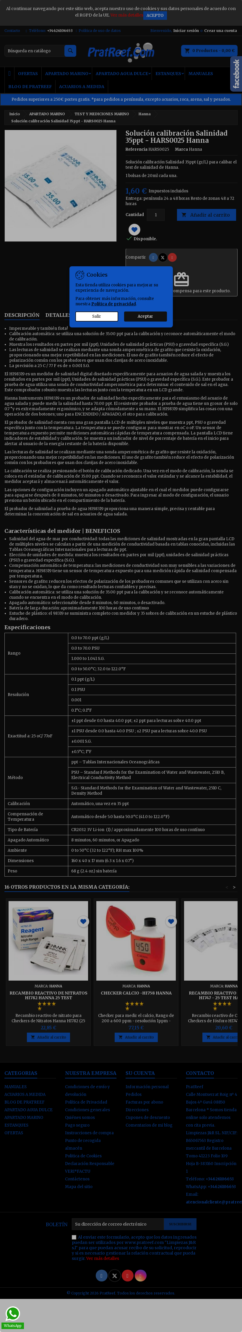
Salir (96, 316)
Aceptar (145, 316)
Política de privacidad (113, 303)
